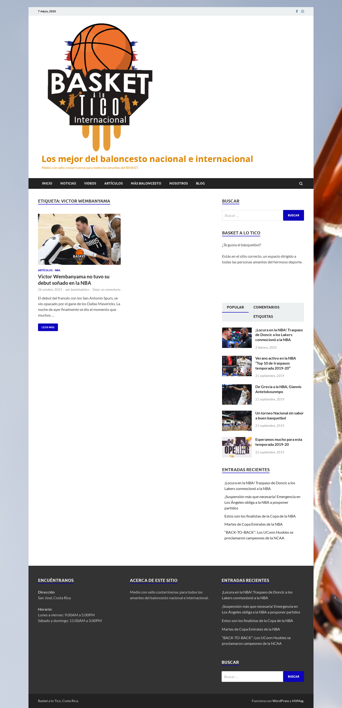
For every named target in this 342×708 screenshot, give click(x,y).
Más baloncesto (146, 183)
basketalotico (80, 289)
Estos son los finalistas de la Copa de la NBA (260, 516)
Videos (90, 183)
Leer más (46, 326)
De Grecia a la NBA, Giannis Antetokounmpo (278, 389)
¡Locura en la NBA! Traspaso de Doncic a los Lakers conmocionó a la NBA (279, 335)
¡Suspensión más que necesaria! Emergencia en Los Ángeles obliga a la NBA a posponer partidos (262, 502)
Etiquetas (263, 316)
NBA (57, 270)
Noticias (68, 183)
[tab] (235, 308)
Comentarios (266, 307)
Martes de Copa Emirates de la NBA (253, 524)
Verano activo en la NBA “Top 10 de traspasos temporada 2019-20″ (275, 363)
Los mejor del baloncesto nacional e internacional (147, 159)
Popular (235, 307)
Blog (200, 183)
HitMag (297, 701)
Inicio (47, 183)
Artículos (113, 183)
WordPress (280, 701)
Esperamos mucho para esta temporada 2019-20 (278, 442)
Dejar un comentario (106, 289)
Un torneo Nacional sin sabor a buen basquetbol (279, 415)
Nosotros (178, 183)
